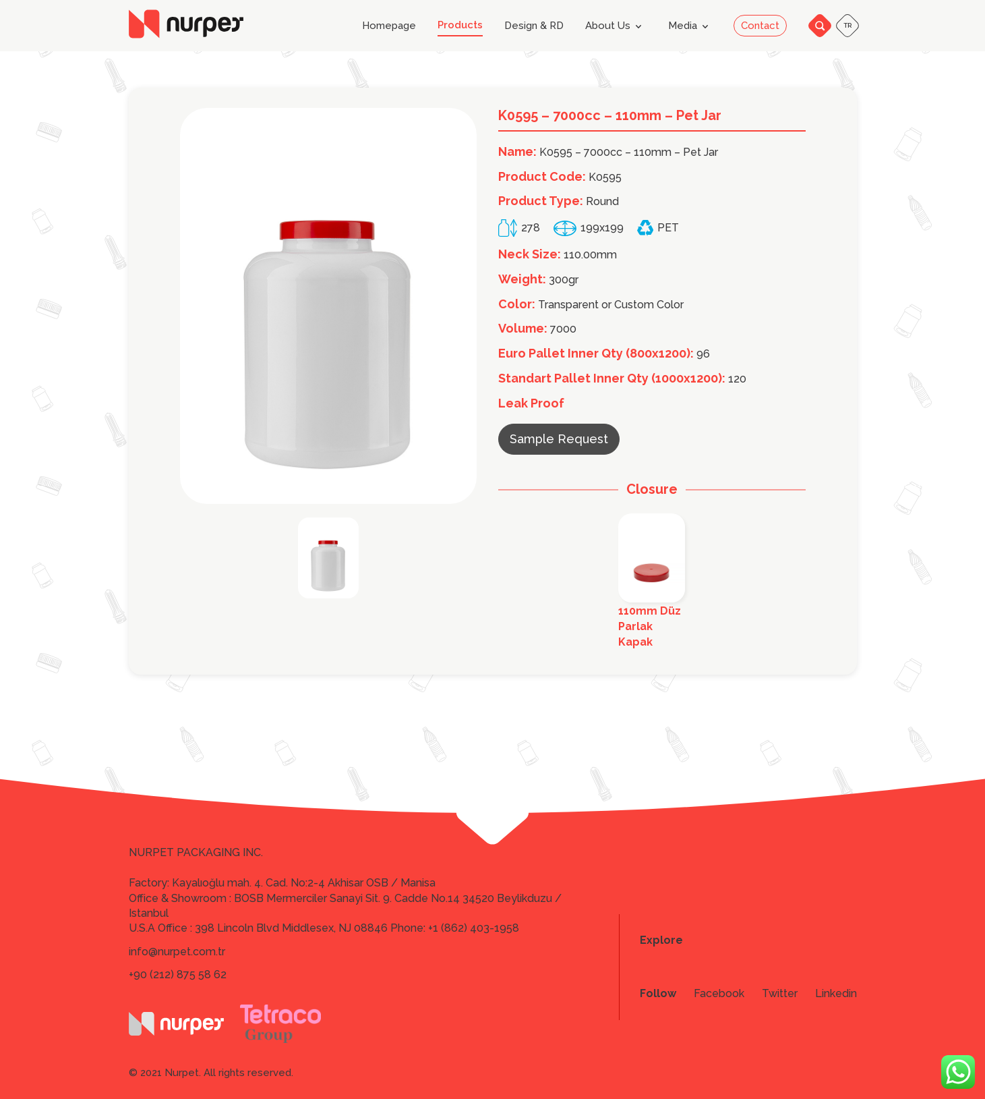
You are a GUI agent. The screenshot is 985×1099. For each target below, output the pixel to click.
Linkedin (836, 994)
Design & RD (534, 26)
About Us (616, 26)
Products (460, 25)
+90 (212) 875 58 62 (178, 974)
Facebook (719, 994)
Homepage (389, 26)
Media (690, 26)
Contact (760, 26)
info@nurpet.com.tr (177, 951)
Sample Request (559, 439)
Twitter (780, 994)
